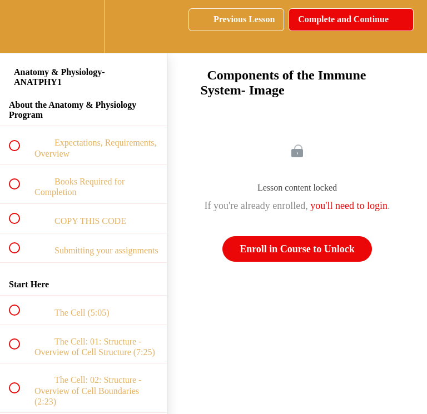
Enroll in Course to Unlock (297, 249)
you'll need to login (349, 205)
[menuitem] (83, 26)
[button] (20, 26)
